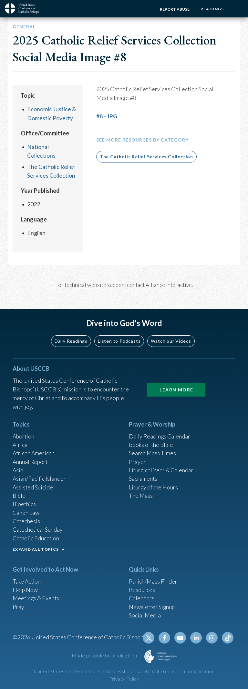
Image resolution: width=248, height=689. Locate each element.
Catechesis (27, 519)
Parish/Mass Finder (153, 579)
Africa (20, 440)
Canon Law (26, 510)
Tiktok (227, 638)
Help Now (25, 588)
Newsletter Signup (152, 605)
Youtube (181, 638)
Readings (211, 8)
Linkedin (196, 638)
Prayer (137, 458)
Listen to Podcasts (119, 336)
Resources (142, 588)
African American (34, 449)
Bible (19, 493)
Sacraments (143, 475)
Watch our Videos (171, 336)
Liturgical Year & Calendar (162, 466)
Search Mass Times (152, 449)
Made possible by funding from (106, 655)
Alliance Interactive (169, 284)
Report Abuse (174, 9)
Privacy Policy (124, 679)
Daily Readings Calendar (160, 432)
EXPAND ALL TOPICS (36, 547)
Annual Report (31, 458)
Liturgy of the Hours (154, 484)
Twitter (150, 638)
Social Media (145, 614)
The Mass (141, 493)
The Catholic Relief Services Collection (146, 156)
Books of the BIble (151, 440)
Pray (18, 605)
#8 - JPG (106, 116)
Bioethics (24, 501)
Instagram (212, 638)
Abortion (24, 432)
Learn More (176, 385)
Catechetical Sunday (38, 527)
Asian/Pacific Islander (39, 475)
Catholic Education (36, 536)
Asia (18, 466)
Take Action (27, 579)
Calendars (142, 597)
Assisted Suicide (33, 484)
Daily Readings (71, 336)
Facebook (165, 638)
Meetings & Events (37, 597)
